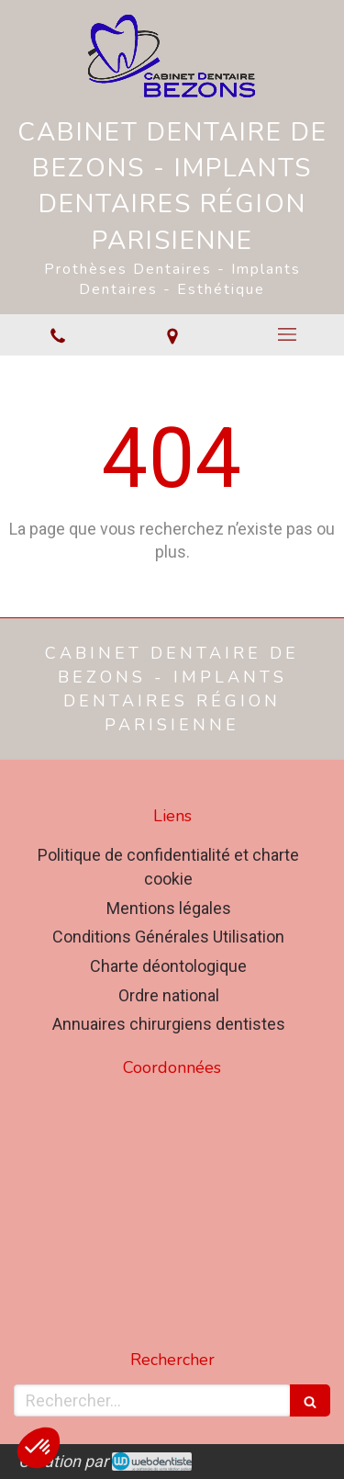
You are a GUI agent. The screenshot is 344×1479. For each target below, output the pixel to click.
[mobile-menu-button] (286, 334)
